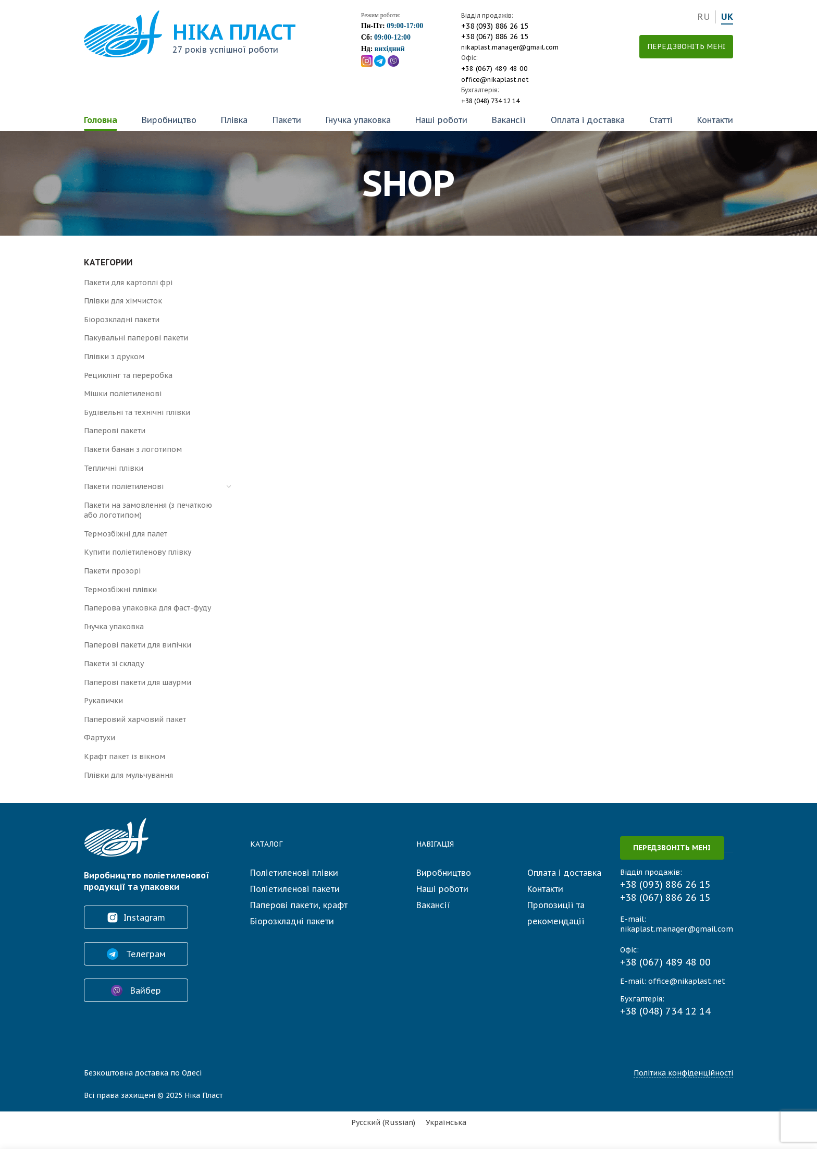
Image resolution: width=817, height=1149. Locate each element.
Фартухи (99, 737)
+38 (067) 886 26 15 (494, 36)
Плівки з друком (114, 356)
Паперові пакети (114, 430)
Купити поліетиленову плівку (137, 552)
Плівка (234, 120)
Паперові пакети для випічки (137, 645)
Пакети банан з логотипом (133, 449)
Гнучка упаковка (358, 120)
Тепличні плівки (113, 468)
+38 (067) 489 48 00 (494, 68)
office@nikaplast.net (495, 79)
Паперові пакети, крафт (299, 905)
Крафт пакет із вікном (124, 756)
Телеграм (136, 954)
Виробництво (169, 120)
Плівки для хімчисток (123, 300)
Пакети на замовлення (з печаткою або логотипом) (148, 510)
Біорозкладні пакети (121, 319)
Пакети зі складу (114, 663)
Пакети (287, 120)
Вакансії (509, 120)
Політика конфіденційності (683, 1073)
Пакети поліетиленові (124, 486)
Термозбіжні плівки (120, 589)
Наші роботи (441, 120)
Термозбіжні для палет (125, 534)
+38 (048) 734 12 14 (490, 101)
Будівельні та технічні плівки (137, 412)
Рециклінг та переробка (128, 375)
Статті (661, 120)
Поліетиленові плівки (294, 872)
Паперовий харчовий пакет (135, 719)
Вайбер (136, 990)
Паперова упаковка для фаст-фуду (147, 608)
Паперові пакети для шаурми (137, 682)
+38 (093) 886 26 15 (494, 26)
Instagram (136, 917)
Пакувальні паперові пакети (136, 338)
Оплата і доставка (588, 120)
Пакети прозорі (112, 571)
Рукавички (103, 700)
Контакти (715, 120)
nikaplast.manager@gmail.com (510, 47)
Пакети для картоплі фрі (128, 282)
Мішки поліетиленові (123, 393)
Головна (100, 120)
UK (727, 16)
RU (703, 16)
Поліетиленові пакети (295, 889)
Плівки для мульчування (128, 775)
